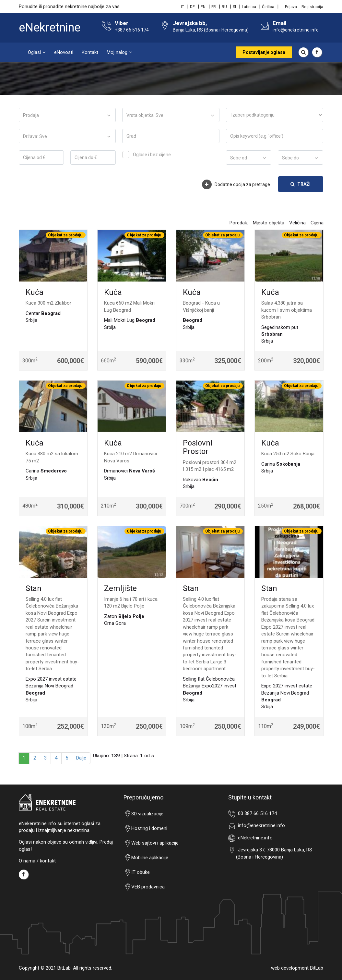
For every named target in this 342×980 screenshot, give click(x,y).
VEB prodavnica (144, 887)
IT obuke (137, 872)
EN (203, 7)
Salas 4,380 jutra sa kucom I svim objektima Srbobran (286, 310)
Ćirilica (268, 7)
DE (192, 7)
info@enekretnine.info (296, 29)
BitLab (316, 968)
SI (234, 7)
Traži (300, 184)
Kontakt (90, 52)
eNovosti (63, 52)
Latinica (249, 7)
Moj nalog (117, 52)
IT (182, 7)
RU (224, 7)
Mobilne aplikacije (146, 858)
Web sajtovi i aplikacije (151, 843)
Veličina (297, 223)
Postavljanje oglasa (263, 52)
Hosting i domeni (145, 829)
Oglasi (34, 52)
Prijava (291, 7)
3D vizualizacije (143, 814)
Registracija (312, 7)
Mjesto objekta (268, 223)
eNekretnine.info (254, 838)
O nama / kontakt (37, 861)
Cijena (317, 223)
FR (213, 7)
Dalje (81, 758)
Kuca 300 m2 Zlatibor (48, 303)
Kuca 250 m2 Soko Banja (287, 454)
